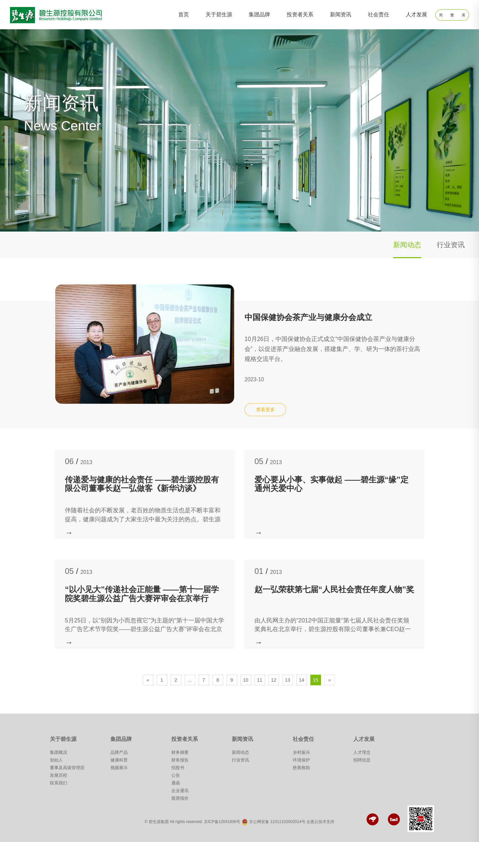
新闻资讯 (340, 14)
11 (259, 680)
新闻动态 (407, 245)
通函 (175, 782)
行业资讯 (451, 245)
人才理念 (362, 752)
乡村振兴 (301, 752)
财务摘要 (180, 752)
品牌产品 (119, 752)
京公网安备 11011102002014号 (277, 822)
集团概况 (58, 752)
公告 (175, 775)
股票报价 (180, 798)
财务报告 (180, 760)
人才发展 (416, 14)
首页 (183, 14)
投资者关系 (300, 14)
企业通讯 (180, 790)
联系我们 (58, 782)
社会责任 (378, 14)
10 (245, 680)
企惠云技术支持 (320, 822)
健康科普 (119, 760)
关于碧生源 (219, 14)
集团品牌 (259, 14)
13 (287, 680)
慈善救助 (301, 767)
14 (301, 680)
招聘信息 (362, 760)
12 (273, 680)
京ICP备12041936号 (222, 822)
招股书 (177, 767)
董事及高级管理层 (67, 767)
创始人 (56, 760)
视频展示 (119, 767)
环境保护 (301, 760)
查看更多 (265, 409)
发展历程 (58, 775)
